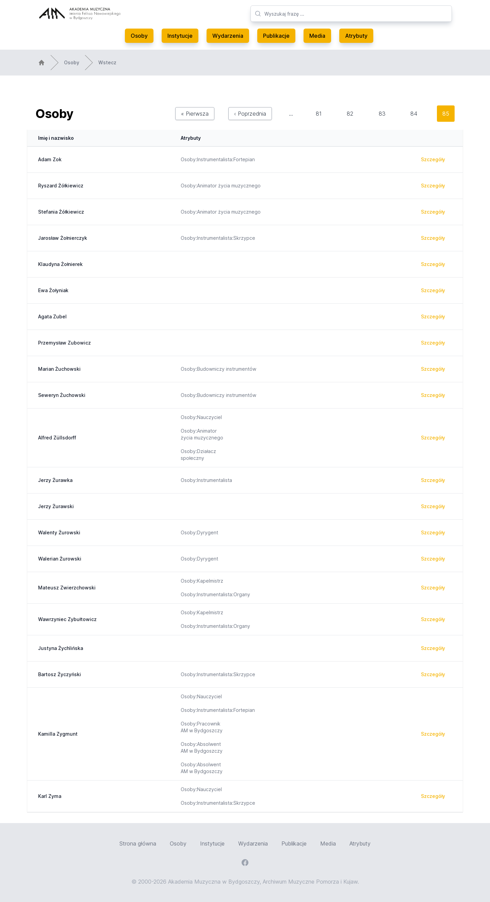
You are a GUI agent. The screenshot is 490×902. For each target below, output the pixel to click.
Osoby (139, 35)
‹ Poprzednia (250, 113)
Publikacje (276, 35)
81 (319, 113)
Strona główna (137, 843)
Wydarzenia (227, 35)
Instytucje (180, 35)
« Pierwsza (195, 113)
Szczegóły (433, 159)
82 (350, 113)
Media (317, 35)
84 (413, 113)
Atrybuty (356, 35)
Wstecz (107, 62)
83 (382, 113)
